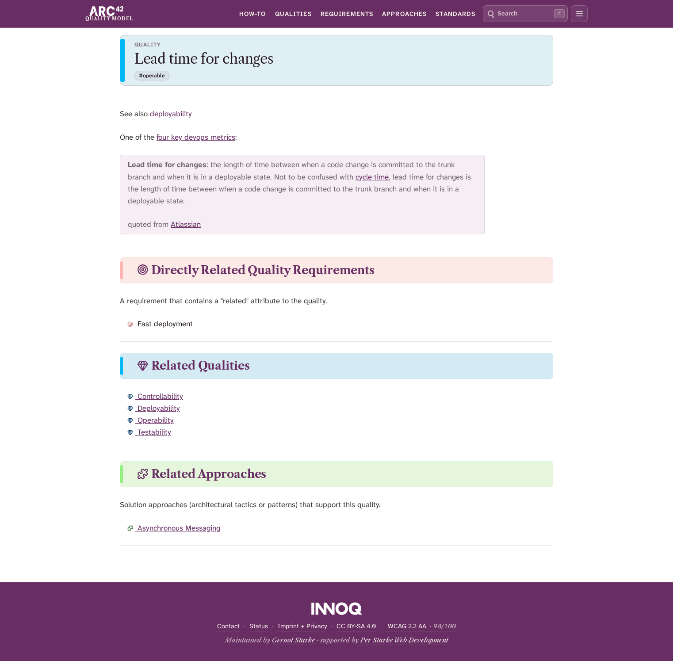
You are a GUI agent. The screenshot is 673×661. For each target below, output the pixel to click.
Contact (228, 626)
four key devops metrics (196, 137)
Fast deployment (160, 324)
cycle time (372, 177)
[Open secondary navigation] (579, 13)
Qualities (293, 14)
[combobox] (525, 13)
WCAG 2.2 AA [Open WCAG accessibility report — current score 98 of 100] (421, 626)
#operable (152, 75)
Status (258, 626)
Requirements (347, 14)
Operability (150, 420)
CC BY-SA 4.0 (356, 626)
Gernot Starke (293, 640)
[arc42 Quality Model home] (109, 13)
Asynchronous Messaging (173, 528)
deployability (171, 113)
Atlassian (186, 224)
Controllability (155, 396)
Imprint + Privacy (302, 626)
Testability (149, 432)
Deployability (153, 408)
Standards (455, 14)
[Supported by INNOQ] (336, 608)
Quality (147, 44)
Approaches (404, 14)
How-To (252, 14)
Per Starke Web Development (404, 640)
